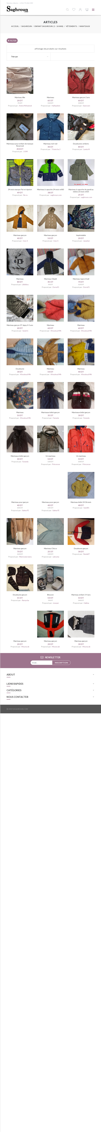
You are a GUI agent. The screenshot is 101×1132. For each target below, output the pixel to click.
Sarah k (25, 331)
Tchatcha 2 (56, 149)
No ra (25, 195)
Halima (86, 603)
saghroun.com (56, 195)
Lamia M (86, 149)
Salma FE (25, 510)
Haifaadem (56, 106)
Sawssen (86, 106)
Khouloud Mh (56, 331)
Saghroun (26, 26)
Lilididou (25, 284)
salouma (56, 557)
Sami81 (86, 508)
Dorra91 (56, 287)
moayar (56, 603)
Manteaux (85, 26)
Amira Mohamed (25, 106)
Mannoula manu (25, 557)
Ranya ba (25, 600)
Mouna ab (25, 647)
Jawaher (86, 241)
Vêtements (71, 26)
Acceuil (15, 26)
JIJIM (25, 151)
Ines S (25, 241)
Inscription (61, 663)
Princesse (56, 464)
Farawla (56, 418)
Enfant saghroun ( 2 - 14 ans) (48, 26)
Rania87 (86, 554)
